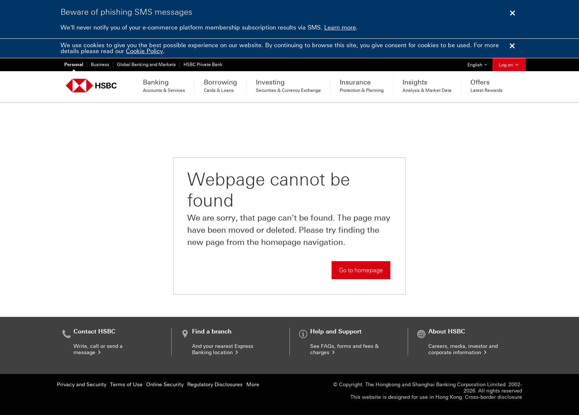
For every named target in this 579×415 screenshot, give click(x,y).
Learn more (340, 27)
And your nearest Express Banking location (222, 349)
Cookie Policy (144, 51)
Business (100, 64)
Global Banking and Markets (146, 64)
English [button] (480, 63)
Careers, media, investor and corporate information (463, 349)
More (252, 384)
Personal (73, 64)
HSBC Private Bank (203, 64)
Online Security (165, 384)
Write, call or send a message (98, 349)
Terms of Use (126, 384)
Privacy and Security (81, 384)
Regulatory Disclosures (215, 384)
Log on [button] (509, 65)
